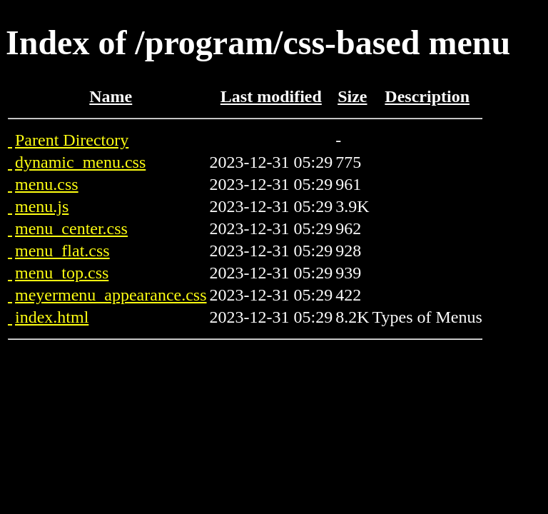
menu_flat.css (62, 250)
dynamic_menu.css (80, 162)
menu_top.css (61, 272)
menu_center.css (71, 228)
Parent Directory (71, 140)
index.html (51, 317)
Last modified (271, 96)
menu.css (46, 184)
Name (110, 96)
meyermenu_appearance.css (111, 295)
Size (352, 96)
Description (427, 96)
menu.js (41, 206)
